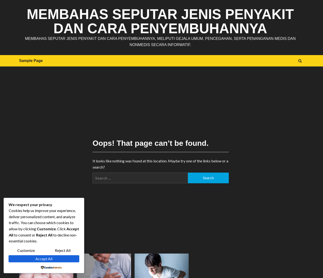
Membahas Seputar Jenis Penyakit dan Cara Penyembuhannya (160, 21)
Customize (26, 250)
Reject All (62, 250)
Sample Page (31, 61)
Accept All (43, 258)
